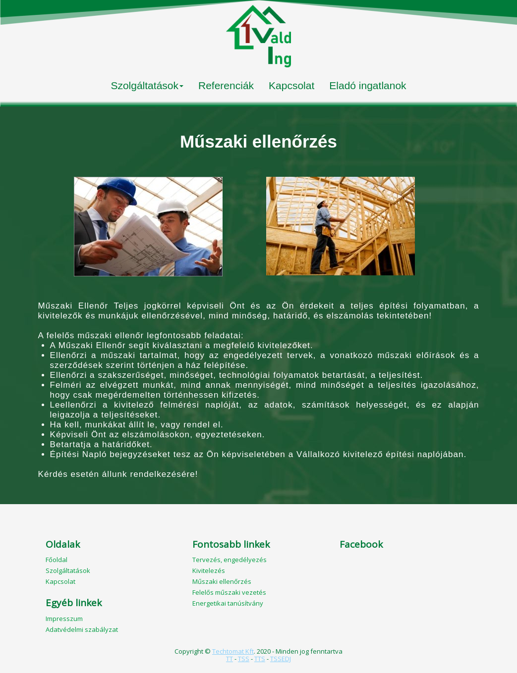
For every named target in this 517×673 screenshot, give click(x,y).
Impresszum (64, 618)
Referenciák (226, 85)
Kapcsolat (291, 85)
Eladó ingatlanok (367, 85)
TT (229, 658)
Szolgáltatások (147, 85)
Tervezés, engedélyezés (229, 559)
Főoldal (56, 559)
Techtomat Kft (233, 651)
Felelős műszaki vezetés (229, 592)
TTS (259, 658)
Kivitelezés (208, 570)
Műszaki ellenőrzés (221, 581)
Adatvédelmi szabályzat (82, 629)
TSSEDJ (280, 658)
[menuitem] (147, 87)
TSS (243, 658)
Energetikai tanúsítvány (228, 603)
